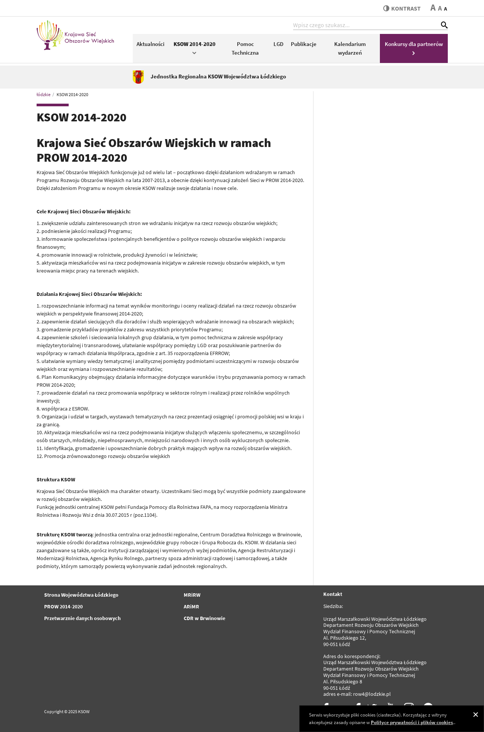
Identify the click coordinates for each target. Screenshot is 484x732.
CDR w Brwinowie (204, 618)
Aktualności (150, 43)
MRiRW (192, 594)
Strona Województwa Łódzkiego (81, 594)
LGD (278, 43)
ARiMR (191, 606)
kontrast (402, 8)
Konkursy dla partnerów (414, 47)
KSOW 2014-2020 (194, 47)
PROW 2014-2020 (63, 606)
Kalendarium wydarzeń (350, 48)
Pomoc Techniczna (245, 48)
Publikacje (304, 43)
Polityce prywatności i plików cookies (412, 722)
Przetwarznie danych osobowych (82, 618)
